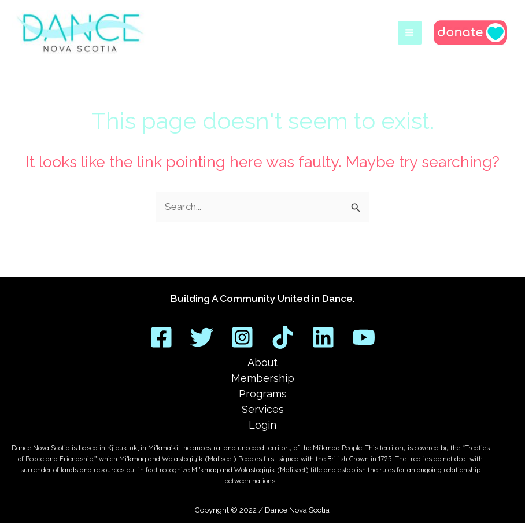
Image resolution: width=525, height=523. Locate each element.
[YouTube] (363, 337)
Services (263, 409)
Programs (263, 394)
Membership (262, 378)
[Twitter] (201, 337)
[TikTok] (282, 337)
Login (262, 425)
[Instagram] (242, 337)
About (262, 362)
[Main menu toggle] (410, 34)
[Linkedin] (323, 337)
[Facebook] (161, 337)
